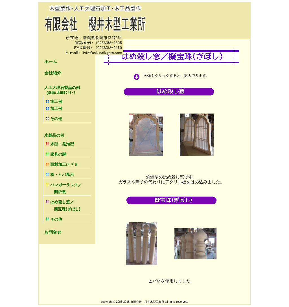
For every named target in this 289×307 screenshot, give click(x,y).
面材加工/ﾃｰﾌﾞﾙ (61, 164)
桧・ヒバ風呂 (60, 174)
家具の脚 (56, 154)
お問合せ (52, 232)
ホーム (50, 61)
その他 (54, 118)
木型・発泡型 (60, 144)
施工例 (54, 101)
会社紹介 (52, 72)
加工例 (54, 108)
